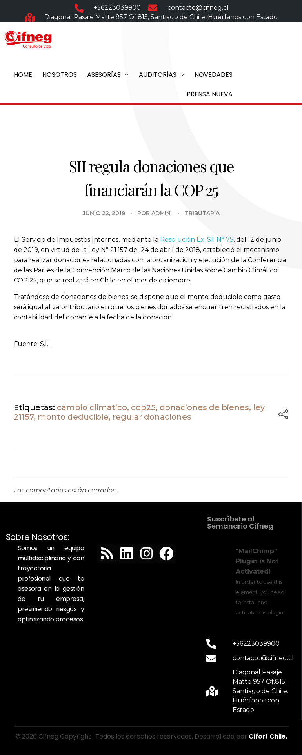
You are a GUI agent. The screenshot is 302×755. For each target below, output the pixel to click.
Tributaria (202, 213)
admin (161, 213)
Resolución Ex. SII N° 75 (196, 239)
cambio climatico (92, 407)
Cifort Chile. (268, 736)
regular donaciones (152, 417)
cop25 (143, 407)
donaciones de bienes (204, 407)
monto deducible (73, 417)
